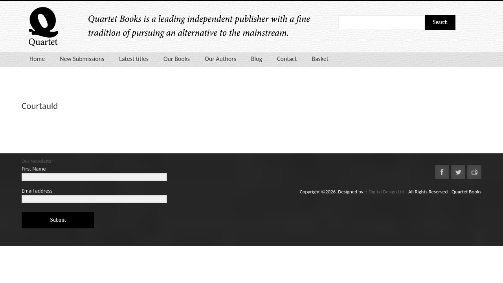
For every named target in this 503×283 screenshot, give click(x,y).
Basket (320, 58)
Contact (287, 58)
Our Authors (220, 58)
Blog (256, 58)
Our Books (176, 58)
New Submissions (82, 58)
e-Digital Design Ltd (385, 192)
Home (37, 58)
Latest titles (134, 58)
